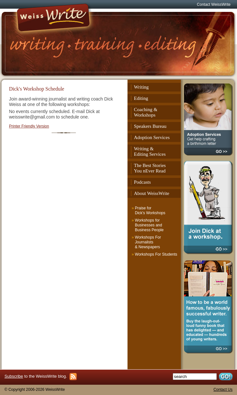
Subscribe (13, 376)
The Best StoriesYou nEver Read (150, 168)
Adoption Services (152, 137)
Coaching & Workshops (145, 112)
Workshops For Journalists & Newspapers (148, 242)
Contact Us (223, 389)
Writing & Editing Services (150, 151)
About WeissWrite (151, 193)
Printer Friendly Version (29, 126)
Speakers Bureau (150, 126)
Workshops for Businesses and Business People (149, 225)
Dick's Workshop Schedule (36, 89)
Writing (141, 87)
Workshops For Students (156, 254)
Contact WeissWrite (214, 4)
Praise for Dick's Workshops (150, 210)
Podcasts (142, 182)
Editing (141, 98)
